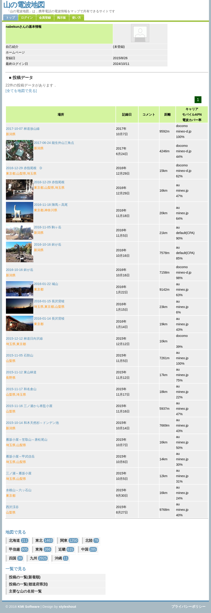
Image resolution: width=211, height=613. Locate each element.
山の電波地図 (23, 5)
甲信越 (18, 549)
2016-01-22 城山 (46, 284)
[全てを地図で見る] (21, 91)
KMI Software (29, 606)
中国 (89, 549)
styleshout (67, 606)
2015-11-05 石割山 (19, 355)
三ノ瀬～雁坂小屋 (18, 473)
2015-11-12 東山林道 (21, 372)
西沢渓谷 (12, 507)
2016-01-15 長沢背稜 (49, 301)
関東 (69, 540)
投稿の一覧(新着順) (25, 577)
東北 (44, 540)
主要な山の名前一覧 (25, 591)
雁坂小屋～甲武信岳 (20, 456)
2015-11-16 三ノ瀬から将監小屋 (29, 406)
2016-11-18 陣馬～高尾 (51, 204)
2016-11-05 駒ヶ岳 (47, 227)
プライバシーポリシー (188, 606)
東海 (43, 549)
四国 (16, 558)
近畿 (66, 549)
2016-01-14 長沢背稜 (49, 318)
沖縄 (61, 558)
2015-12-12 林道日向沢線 (24, 338)
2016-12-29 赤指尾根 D (24, 168)
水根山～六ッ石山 (18, 490)
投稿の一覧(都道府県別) (28, 584)
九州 (39, 558)
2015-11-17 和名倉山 (21, 389)
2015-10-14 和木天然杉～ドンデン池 (32, 423)
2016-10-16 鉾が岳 (47, 244)
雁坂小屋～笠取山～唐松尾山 (26, 439)
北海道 (18, 540)
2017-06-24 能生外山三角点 (54, 143)
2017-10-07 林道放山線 (23, 128)
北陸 (92, 540)
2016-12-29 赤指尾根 (49, 182)
